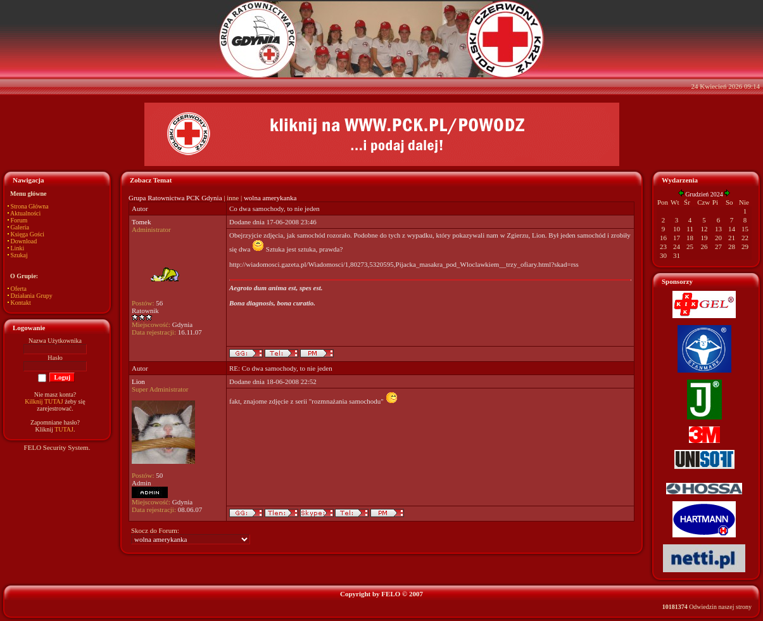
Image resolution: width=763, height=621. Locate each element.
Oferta (19, 288)
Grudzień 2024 (704, 194)
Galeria (20, 227)
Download (24, 241)
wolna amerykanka (270, 198)
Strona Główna (30, 206)
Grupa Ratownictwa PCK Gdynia (175, 198)
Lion (138, 381)
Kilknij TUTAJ (44, 401)
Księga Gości (28, 234)
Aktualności (25, 213)
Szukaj (19, 255)
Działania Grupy (32, 295)
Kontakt (21, 302)
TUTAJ (63, 429)
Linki (18, 248)
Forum (19, 220)
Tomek (141, 222)
